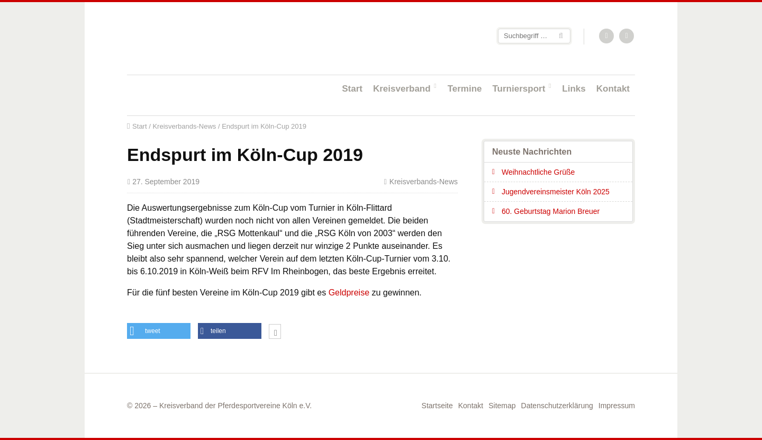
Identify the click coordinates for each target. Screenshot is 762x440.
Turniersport (519, 89)
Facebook (627, 36)
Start (352, 89)
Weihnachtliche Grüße (538, 172)
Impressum (616, 405)
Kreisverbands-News (184, 126)
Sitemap (501, 405)
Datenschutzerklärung (557, 405)
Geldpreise (349, 292)
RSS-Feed (607, 36)
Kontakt (613, 89)
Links (573, 89)
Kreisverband (402, 89)
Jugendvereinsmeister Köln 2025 (556, 191)
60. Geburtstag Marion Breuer (551, 211)
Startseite (196, 37)
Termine (465, 89)
